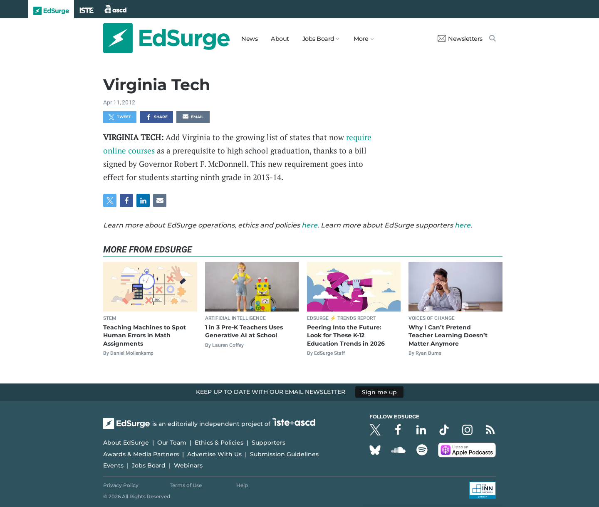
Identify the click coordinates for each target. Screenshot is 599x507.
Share (157, 117)
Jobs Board (149, 465)
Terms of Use (186, 485)
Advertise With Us (214, 454)
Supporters (268, 442)
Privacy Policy (121, 485)
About (280, 38)
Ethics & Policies (219, 442)
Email (193, 117)
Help (242, 485)
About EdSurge (126, 442)
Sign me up (379, 392)
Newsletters (460, 38)
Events (113, 465)
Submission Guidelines (284, 454)
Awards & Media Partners (141, 454)
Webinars (188, 465)
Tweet (120, 117)
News (249, 38)
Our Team (171, 442)
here (309, 225)
